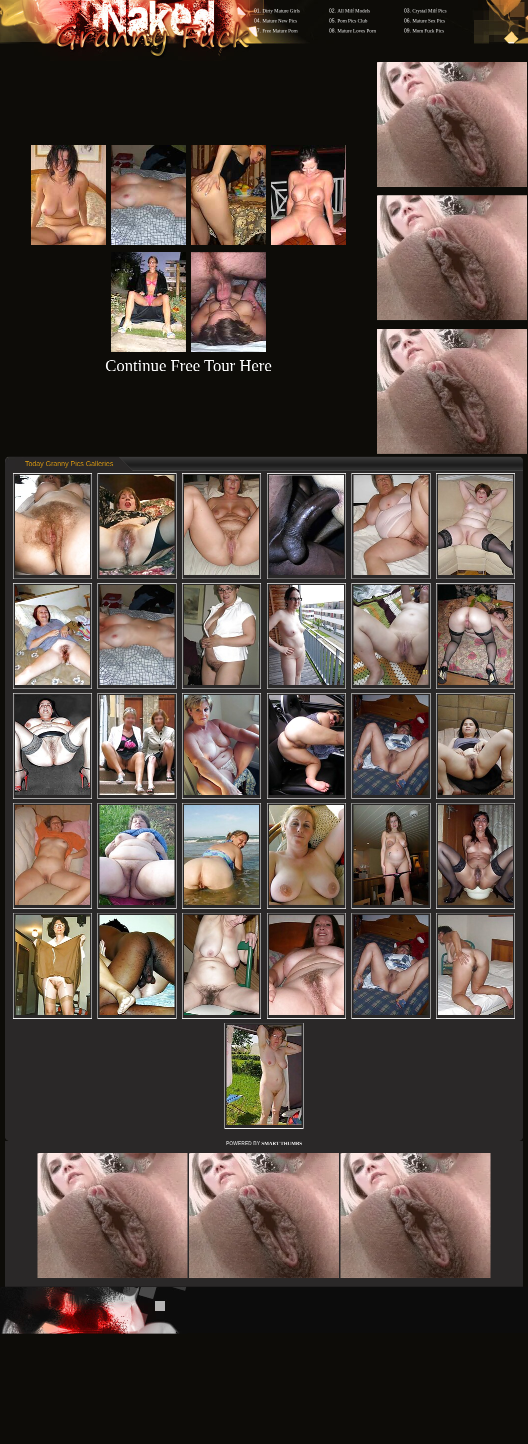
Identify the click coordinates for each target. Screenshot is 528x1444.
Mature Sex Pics (429, 20)
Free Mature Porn (280, 30)
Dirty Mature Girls (281, 10)
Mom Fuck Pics (428, 30)
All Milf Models (354, 10)
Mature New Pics (279, 20)
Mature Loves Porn (357, 30)
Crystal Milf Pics (429, 10)
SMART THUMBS (282, 1143)
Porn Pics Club (353, 20)
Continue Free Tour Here (188, 365)
